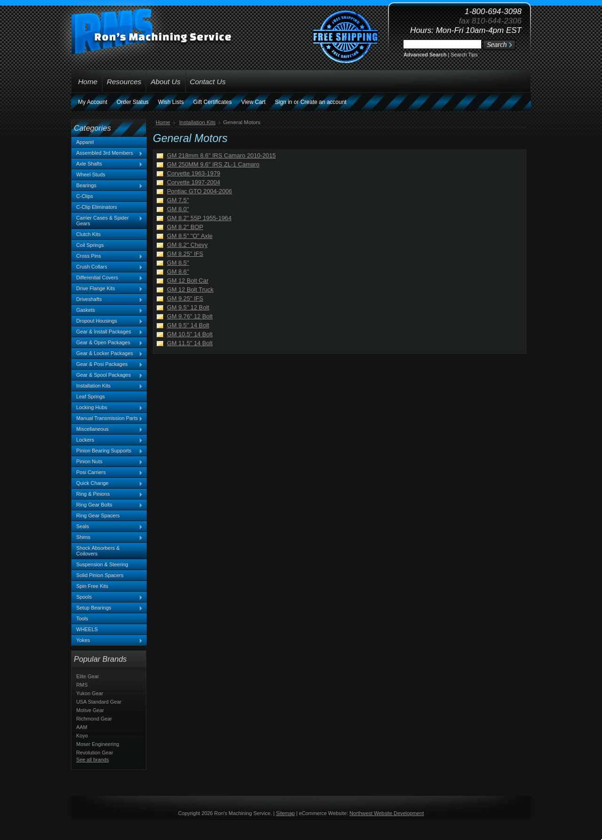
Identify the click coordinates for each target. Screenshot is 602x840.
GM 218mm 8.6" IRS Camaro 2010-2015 (221, 155)
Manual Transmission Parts (107, 418)
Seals (107, 526)
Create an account (324, 102)
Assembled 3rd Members (107, 153)
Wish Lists (171, 102)
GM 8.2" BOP (185, 226)
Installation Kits (107, 386)
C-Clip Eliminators (96, 207)
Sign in (284, 102)
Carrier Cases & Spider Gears (107, 220)
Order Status (133, 102)
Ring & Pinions (107, 494)
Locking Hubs (107, 407)
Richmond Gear (94, 718)
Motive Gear (90, 710)
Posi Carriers (107, 472)
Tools (82, 618)
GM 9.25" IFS (185, 298)
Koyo (82, 735)
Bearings (107, 185)
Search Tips (464, 54)
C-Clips (84, 196)
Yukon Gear (89, 693)
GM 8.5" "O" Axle (190, 235)
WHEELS (87, 629)
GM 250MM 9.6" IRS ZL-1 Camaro (213, 164)
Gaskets (107, 310)
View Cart (253, 102)
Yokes (107, 640)
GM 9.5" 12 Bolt (188, 307)
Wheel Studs (90, 174)
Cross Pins (107, 256)
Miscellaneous (107, 429)
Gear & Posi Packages (107, 364)
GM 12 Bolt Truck (190, 289)
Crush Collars (107, 267)
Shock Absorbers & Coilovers (98, 550)
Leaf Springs (90, 396)
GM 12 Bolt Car (187, 280)
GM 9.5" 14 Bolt (188, 325)
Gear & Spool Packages (107, 375)
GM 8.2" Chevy (187, 244)
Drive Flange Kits (107, 288)
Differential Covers (107, 278)
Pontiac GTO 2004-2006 (199, 191)
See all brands (92, 759)
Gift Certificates (212, 102)
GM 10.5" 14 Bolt (190, 334)
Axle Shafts (107, 164)
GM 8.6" (178, 271)
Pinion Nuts (107, 462)
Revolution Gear (94, 752)
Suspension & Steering (102, 564)
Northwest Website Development (386, 813)
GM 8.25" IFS (185, 253)
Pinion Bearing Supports (107, 451)
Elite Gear (87, 676)
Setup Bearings (107, 608)
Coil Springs (90, 245)
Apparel (85, 142)
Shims (107, 537)
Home (163, 122)
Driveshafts (107, 299)
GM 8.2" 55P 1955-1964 (199, 218)
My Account (92, 102)
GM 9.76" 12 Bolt (190, 316)
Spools (107, 597)
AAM (81, 727)
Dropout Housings (107, 321)
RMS (81, 685)
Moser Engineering (97, 744)
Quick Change (107, 483)
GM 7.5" (178, 200)
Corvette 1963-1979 (193, 173)
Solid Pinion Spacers (99, 575)
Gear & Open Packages (107, 343)
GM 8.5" (178, 262)
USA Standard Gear (98, 702)
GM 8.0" (178, 209)
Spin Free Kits (92, 586)
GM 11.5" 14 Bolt (190, 343)
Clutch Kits (88, 234)
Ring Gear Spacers (97, 515)
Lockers (107, 440)
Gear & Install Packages (107, 332)
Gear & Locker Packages (107, 353)
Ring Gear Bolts (107, 505)
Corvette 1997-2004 (193, 182)
